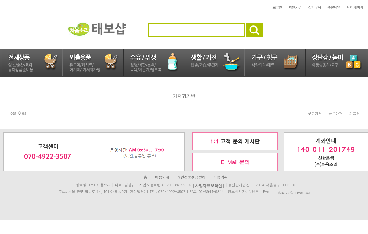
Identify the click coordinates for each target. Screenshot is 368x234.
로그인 (277, 7)
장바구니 (314, 7)
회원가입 (294, 7)
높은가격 (335, 113)
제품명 (354, 113)
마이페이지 (355, 7)
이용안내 (162, 177)
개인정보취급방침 (191, 177)
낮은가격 (315, 113)
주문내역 (333, 7)
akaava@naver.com (294, 192)
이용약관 (221, 177)
